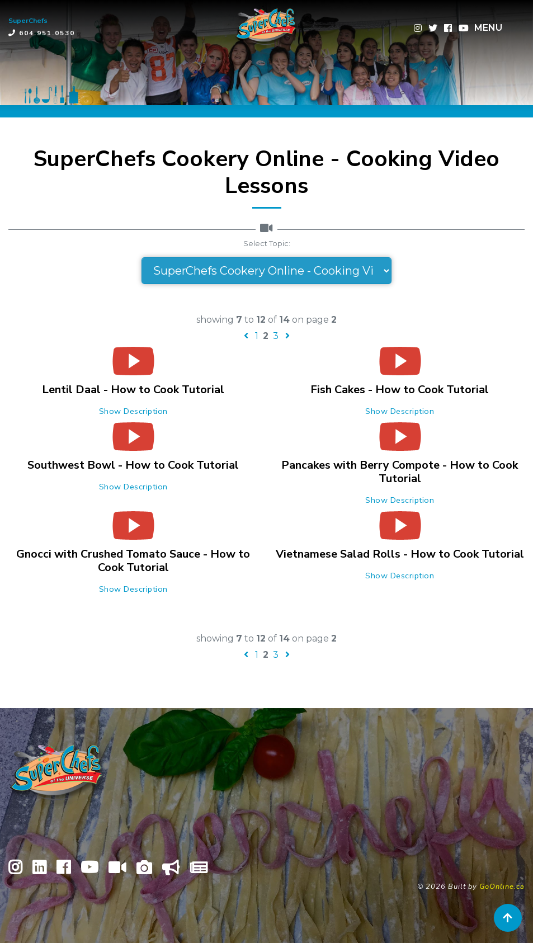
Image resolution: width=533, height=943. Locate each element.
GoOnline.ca (502, 886)
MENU (488, 27)
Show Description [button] (133, 411)
